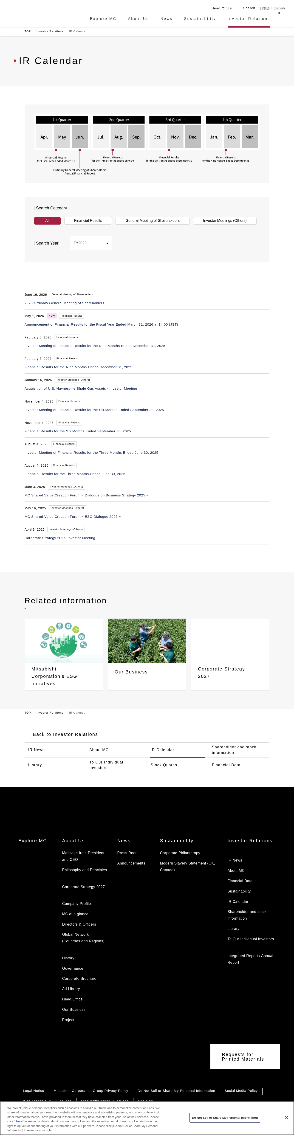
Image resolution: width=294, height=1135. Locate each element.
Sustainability (200, 19)
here (19, 1125)
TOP (28, 31)
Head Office (72, 999)
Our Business (73, 1009)
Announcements (131, 863)
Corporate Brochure (79, 978)
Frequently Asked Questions (105, 1101)
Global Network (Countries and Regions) (83, 937)
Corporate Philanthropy (180, 853)
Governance (72, 968)
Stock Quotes (164, 765)
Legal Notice (33, 1091)
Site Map (145, 1101)
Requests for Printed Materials (243, 1057)
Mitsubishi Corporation (36, 13)
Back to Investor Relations (65, 734)
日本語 (265, 8)
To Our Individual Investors (106, 765)
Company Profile (76, 904)
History (68, 958)
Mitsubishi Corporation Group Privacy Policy (91, 1091)
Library (35, 765)
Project (68, 1020)
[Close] (287, 1122)
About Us (138, 19)
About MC (99, 750)
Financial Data (226, 765)
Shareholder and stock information (234, 750)
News (167, 19)
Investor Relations (249, 19)
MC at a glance (75, 914)
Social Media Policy (241, 1091)
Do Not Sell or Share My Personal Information (176, 1091)
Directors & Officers (79, 924)
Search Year (47, 243)
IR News (36, 750)
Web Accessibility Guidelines (47, 1101)
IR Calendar (162, 750)
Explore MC (103, 19)
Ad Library (71, 989)
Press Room (128, 853)
